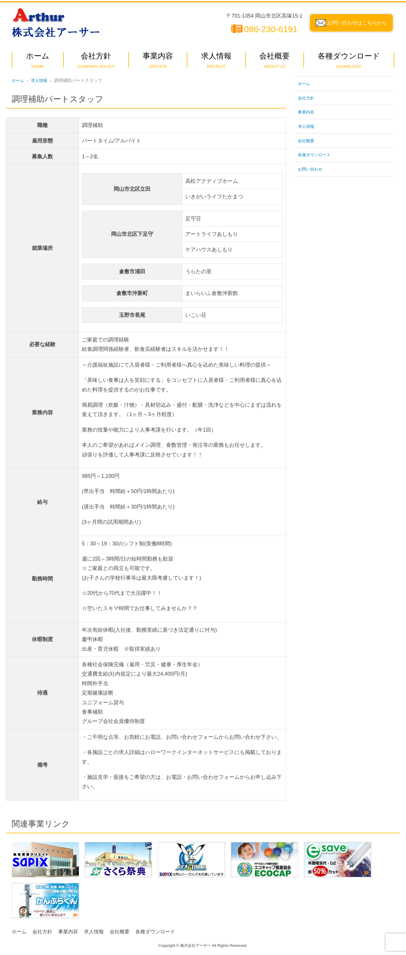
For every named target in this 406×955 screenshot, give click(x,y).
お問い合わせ (311, 168)
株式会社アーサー (195, 945)
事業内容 (306, 111)
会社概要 (306, 140)
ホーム (18, 80)
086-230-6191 (267, 29)
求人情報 (40, 80)
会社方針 (306, 97)
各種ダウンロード (315, 154)
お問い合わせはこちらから (355, 23)
